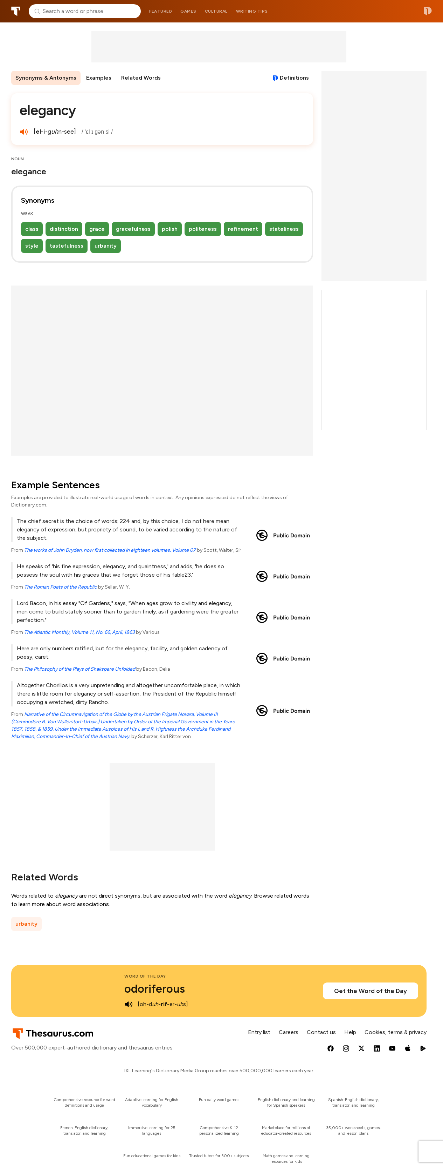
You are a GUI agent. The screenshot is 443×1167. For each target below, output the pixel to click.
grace (97, 229)
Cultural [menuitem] (216, 11)
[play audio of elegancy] (24, 132)
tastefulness (66, 245)
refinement (243, 229)
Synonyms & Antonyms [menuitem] (45, 77)
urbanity (106, 245)
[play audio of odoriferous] (128, 1004)
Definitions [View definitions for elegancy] (294, 77)
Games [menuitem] (188, 11)
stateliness (284, 229)
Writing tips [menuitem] (252, 11)
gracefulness (133, 229)
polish (170, 229)
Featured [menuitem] (160, 11)
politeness (203, 229)
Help (350, 1032)
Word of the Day (145, 976)
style (32, 245)
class (32, 229)
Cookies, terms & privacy (396, 1032)
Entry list (259, 1032)
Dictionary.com (428, 11)
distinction (64, 229)
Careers (288, 1032)
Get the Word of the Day (370, 991)
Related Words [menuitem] (141, 77)
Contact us (321, 1032)
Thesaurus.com (15, 11)
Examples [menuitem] (98, 77)
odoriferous (154, 988)
